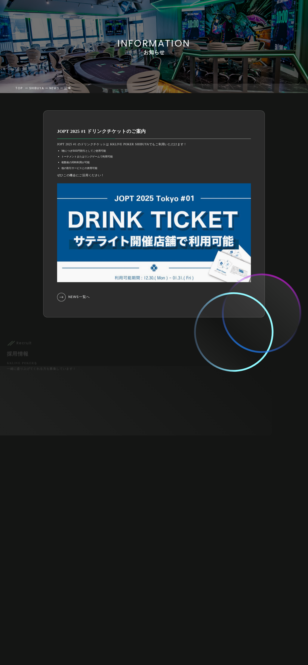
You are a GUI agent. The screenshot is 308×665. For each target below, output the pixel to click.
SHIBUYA (36, 113)
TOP (19, 113)
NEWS (54, 113)
